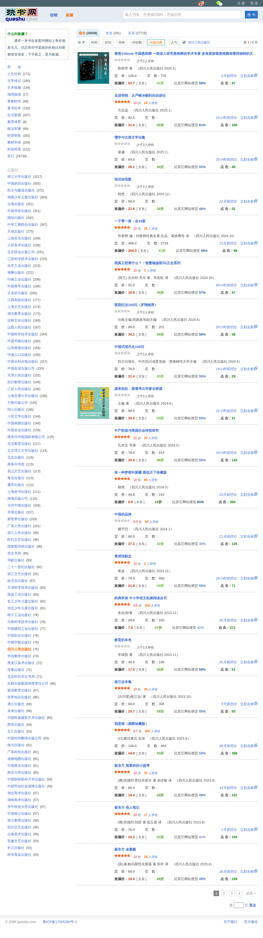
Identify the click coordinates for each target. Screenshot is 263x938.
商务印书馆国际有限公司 (30, 437)
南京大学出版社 (23, 772)
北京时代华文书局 (24, 677)
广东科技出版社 (23, 752)
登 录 (254, 3)
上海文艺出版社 (24, 307)
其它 (17, 156)
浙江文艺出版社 (23, 574)
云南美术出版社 (23, 834)
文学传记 (18, 81)
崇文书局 (17, 553)
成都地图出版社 (23, 759)
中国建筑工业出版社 (26, 629)
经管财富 (18, 135)
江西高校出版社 (24, 300)
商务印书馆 (20, 464)
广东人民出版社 (24, 526)
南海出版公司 (22, 498)
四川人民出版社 (196, 42)
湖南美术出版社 (23, 800)
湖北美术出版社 (23, 793)
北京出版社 (20, 457)
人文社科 (18, 74)
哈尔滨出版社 (21, 581)
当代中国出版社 (24, 505)
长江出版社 (19, 848)
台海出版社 (20, 204)
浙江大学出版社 (24, 177)
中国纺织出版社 (24, 183)
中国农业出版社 (24, 430)
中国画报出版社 (24, 423)
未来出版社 (19, 711)
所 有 (14, 67)
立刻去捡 (237, 76)
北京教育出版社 (24, 444)
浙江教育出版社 (23, 820)
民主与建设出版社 (25, 190)
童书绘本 (18, 108)
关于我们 (230, 922)
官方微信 (251, 922)
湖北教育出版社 (24, 314)
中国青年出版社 (24, 286)
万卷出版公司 (22, 403)
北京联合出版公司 (25, 252)
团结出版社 (20, 218)
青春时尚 (17, 101)
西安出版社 (19, 724)
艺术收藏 (18, 88)
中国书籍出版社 (24, 341)
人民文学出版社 (24, 416)
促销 (53, 15)
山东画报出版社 (24, 348)
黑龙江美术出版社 (24, 663)
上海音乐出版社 (24, 238)
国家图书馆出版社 (24, 546)
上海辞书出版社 (24, 492)
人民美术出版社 (24, 245)
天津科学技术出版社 (26, 588)
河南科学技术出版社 (26, 622)
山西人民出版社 (24, 327)
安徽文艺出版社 (23, 841)
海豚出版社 (20, 272)
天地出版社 (20, 231)
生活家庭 (18, 115)
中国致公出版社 (23, 814)
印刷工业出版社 (24, 279)
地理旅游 (17, 94)
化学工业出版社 (24, 266)
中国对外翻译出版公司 (28, 738)
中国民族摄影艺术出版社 (29, 718)
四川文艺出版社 (23, 827)
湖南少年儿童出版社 (27, 197)
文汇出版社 (19, 731)
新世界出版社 (22, 519)
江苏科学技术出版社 (27, 259)
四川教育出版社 (24, 382)
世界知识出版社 (23, 697)
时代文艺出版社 (23, 540)
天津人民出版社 (24, 375)
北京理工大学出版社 (27, 451)
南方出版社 (19, 745)
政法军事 (17, 129)
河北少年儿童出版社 (26, 608)
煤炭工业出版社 (23, 594)
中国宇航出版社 (23, 642)
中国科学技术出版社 (27, 334)
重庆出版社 (20, 485)
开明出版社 (20, 512)
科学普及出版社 (23, 855)
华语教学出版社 (23, 656)
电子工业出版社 (23, 615)
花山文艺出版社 (24, 471)
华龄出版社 (19, 560)
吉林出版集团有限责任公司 (31, 683)
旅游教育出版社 (23, 690)
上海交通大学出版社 (27, 396)
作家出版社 (19, 670)
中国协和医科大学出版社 (29, 779)
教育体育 (17, 122)
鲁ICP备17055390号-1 (60, 922)
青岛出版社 (20, 478)
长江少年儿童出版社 (26, 601)
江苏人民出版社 (24, 389)
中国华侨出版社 (24, 211)
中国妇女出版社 (23, 635)
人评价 (151, 103)
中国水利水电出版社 (27, 362)
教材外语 (18, 142)
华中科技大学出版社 (26, 807)
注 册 (241, 3)
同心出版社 (20, 409)
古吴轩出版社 (22, 293)
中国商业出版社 (23, 766)
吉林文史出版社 (24, 320)
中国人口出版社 (24, 355)
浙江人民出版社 (23, 533)
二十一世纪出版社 (24, 567)
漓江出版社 (19, 704)
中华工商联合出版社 (27, 225)
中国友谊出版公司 (25, 368)
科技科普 (18, 149)
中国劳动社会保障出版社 (29, 786)
